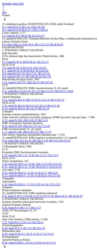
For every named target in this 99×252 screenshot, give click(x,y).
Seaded (6, 15)
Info (4, 12)
